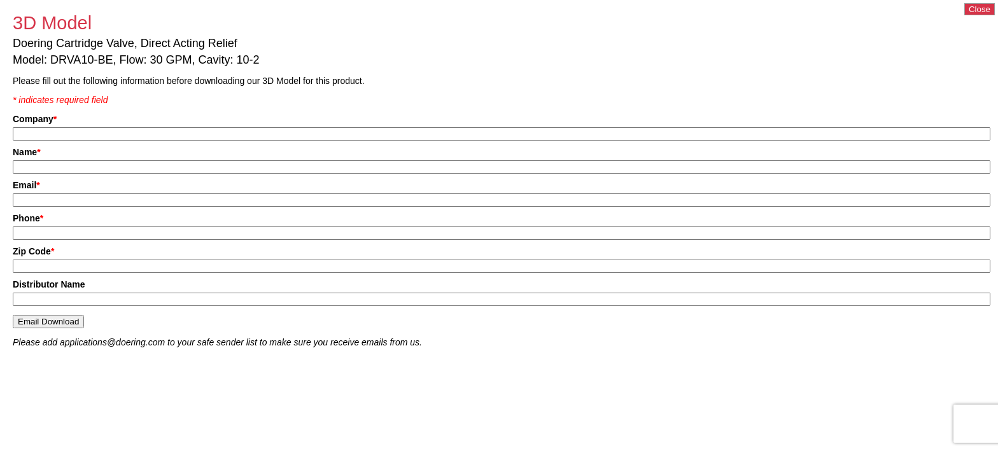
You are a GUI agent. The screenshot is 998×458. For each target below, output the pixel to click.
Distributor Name (49, 284)
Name (27, 152)
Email (26, 185)
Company (35, 119)
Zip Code (33, 251)
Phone (28, 218)
